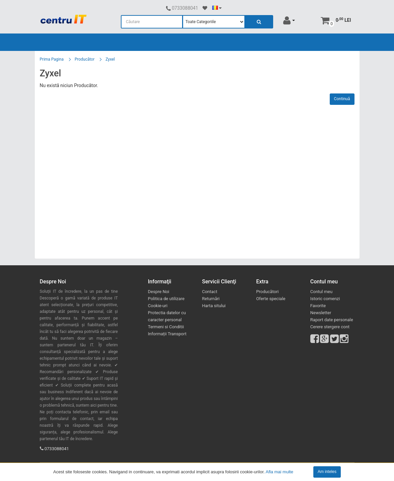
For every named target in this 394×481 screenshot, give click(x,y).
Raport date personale (331, 319)
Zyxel (110, 59)
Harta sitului (213, 305)
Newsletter (320, 312)
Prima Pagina (52, 59)
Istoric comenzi (325, 298)
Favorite (318, 305)
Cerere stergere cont (329, 326)
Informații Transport (167, 333)
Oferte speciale (270, 298)
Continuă (342, 98)
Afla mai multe (279, 471)
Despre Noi (158, 291)
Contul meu (321, 291)
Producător (84, 59)
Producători (267, 291)
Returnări (211, 298)
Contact (209, 291)
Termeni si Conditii (166, 326)
